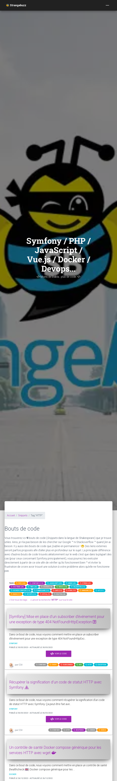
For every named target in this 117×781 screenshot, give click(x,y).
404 (79, 664)
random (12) (86, 590)
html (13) (71, 590)
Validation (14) (78, 587)
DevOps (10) (30, 594)
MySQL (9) (45, 594)
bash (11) (16, 594)
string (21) (85, 583)
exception (101, 664)
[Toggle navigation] (107, 5)
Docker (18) (46, 587)
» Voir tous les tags (18, 600)
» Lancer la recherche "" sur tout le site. (51, 600)
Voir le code (58, 653)
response (79, 730)
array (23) (71, 583)
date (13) (57, 590)
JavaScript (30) (54, 583)
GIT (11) (100, 590)
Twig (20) (32, 587)
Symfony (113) (36, 583)
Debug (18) (62, 587)
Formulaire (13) (41, 590)
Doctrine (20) (17, 587)
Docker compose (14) (20, 590)
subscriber (67, 664)
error (91, 730)
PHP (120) (20, 583)
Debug (102, 730)
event (53, 664)
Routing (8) (59, 594)
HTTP (89, 664)
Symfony (41, 664)
